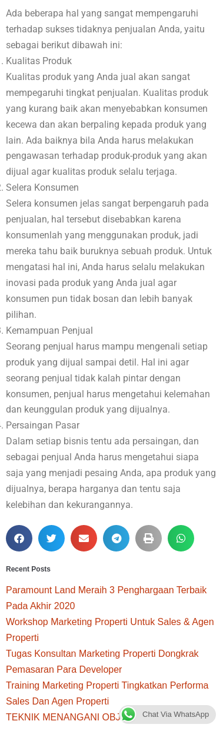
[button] (19, 538)
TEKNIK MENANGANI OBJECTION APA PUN (102, 717)
